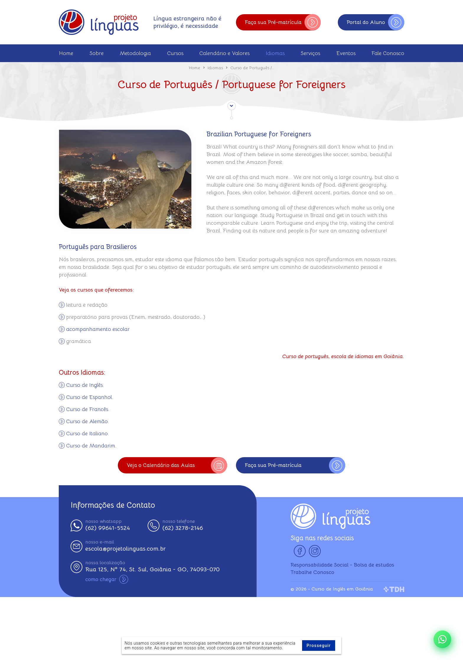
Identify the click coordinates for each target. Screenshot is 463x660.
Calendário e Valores (224, 53)
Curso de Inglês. (85, 385)
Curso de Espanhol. (89, 397)
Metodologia (135, 53)
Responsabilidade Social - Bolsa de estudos (342, 565)
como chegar (106, 579)
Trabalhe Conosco (312, 572)
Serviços (310, 53)
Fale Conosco (387, 53)
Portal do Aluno (375, 22)
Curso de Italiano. (87, 433)
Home (66, 53)
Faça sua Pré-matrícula (283, 22)
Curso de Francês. (87, 409)
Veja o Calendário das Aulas (177, 465)
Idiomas (275, 53)
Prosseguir (319, 645)
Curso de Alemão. (87, 421)
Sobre (96, 53)
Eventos (346, 53)
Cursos (175, 53)
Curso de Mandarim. (91, 445)
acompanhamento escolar (98, 329)
